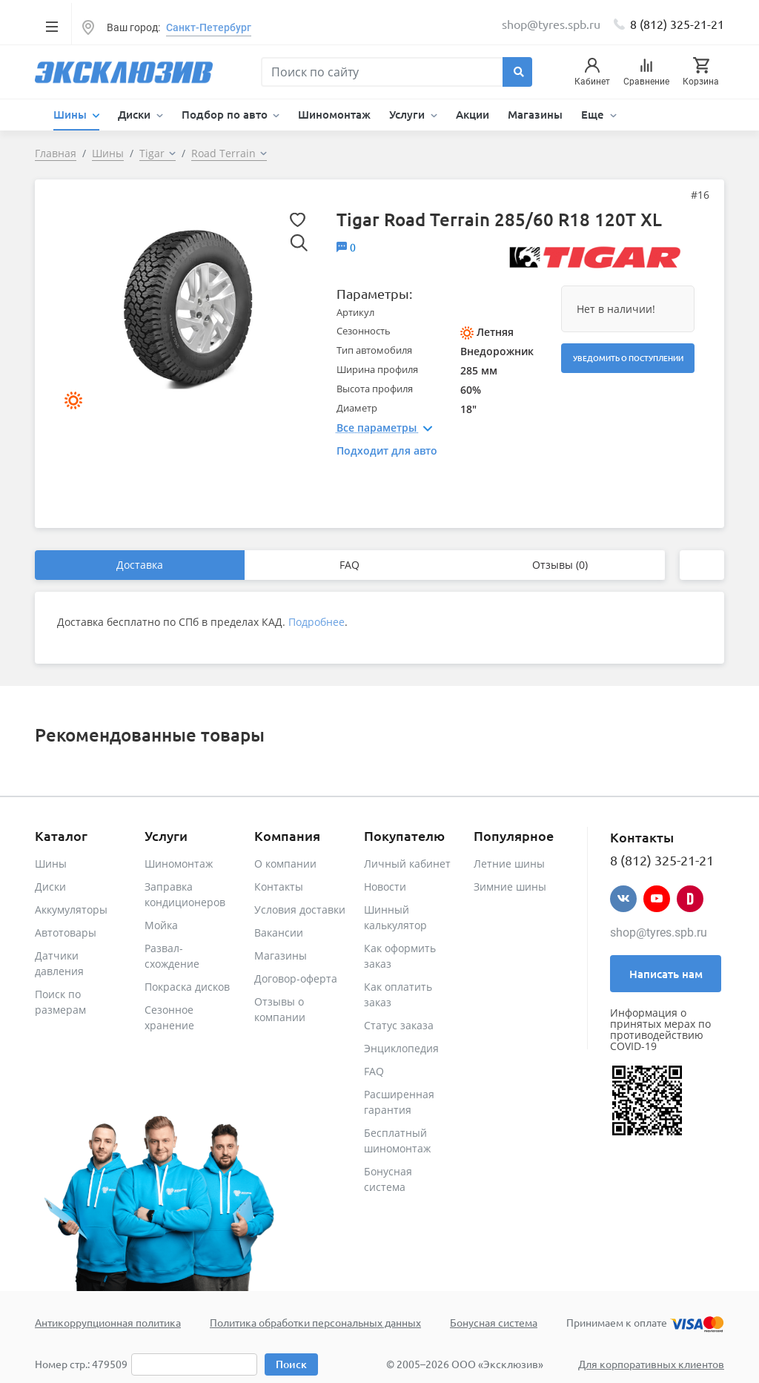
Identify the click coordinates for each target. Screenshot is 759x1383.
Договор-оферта (295, 978)
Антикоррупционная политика (108, 1322)
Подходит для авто (387, 450)
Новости (385, 886)
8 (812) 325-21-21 (677, 23)
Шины (51, 863)
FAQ (349, 565)
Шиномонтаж (334, 114)
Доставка (139, 565)
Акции (472, 114)
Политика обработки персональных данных (315, 1322)
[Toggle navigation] (51, 26)
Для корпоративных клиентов (651, 1363)
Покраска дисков (187, 987)
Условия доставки (299, 909)
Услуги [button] (408, 114)
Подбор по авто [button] (226, 114)
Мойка (161, 925)
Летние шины (509, 863)
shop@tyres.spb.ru (658, 932)
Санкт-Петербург (208, 27)
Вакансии (278, 932)
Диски (50, 886)
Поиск (291, 1364)
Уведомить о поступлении (628, 357)
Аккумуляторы (71, 909)
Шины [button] (71, 114)
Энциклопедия (401, 1048)
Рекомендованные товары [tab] (150, 734)
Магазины (535, 114)
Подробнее (316, 622)
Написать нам (666, 973)
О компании (285, 863)
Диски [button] (135, 114)
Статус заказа (399, 1025)
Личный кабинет (407, 863)
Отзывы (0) (560, 565)
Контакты (278, 886)
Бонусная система (493, 1322)
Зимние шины (510, 886)
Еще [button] (594, 114)
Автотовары (65, 932)
